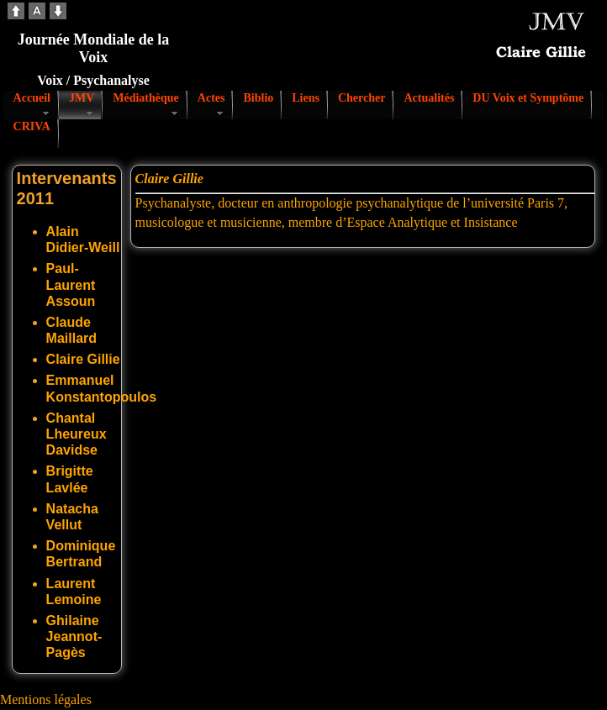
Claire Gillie (83, 359)
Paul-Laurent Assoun (71, 284)
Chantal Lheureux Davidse (76, 434)
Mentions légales (46, 699)
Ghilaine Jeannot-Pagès (74, 636)
